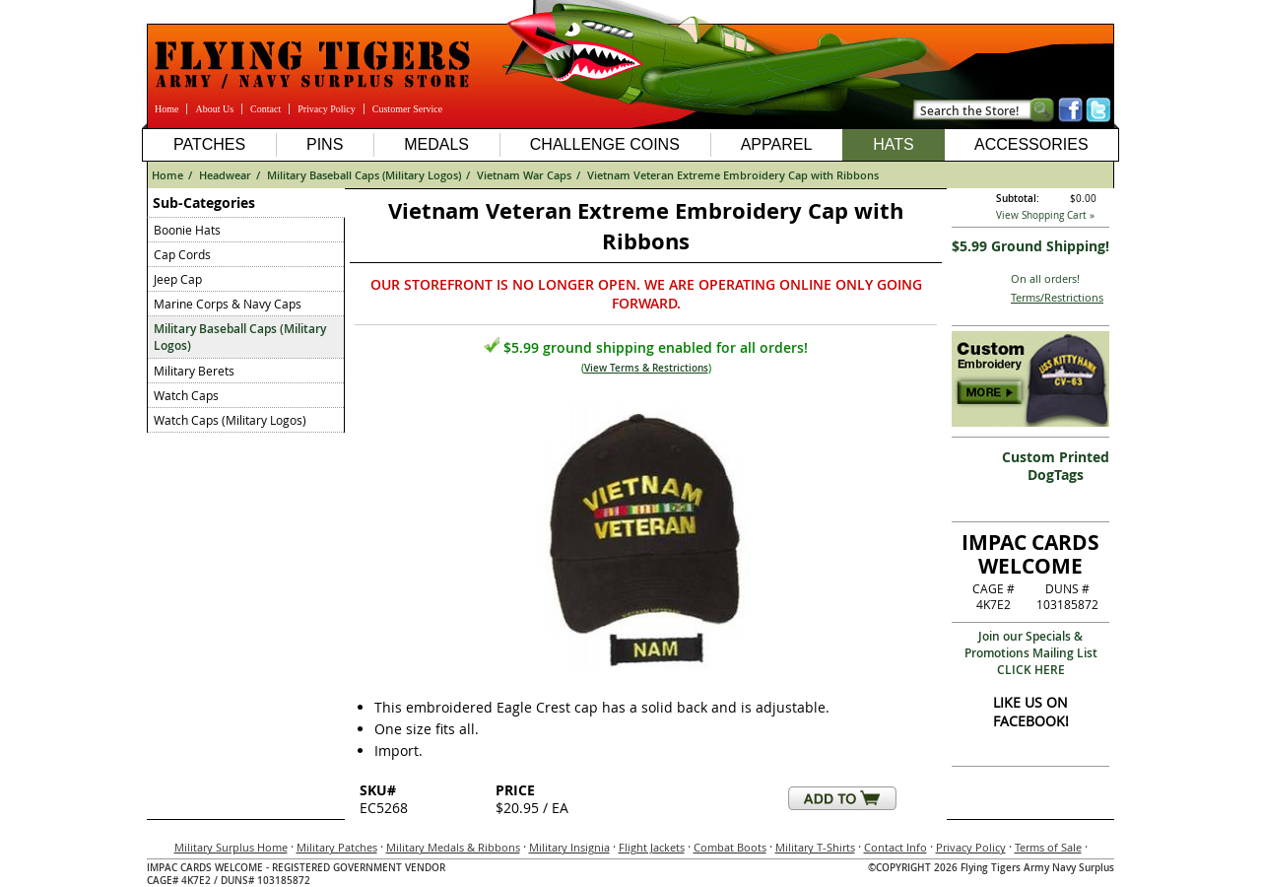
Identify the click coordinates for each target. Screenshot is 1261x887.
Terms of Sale (1048, 847)
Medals (436, 144)
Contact (265, 108)
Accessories (1031, 144)
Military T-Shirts (815, 847)
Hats (893, 144)
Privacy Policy (327, 108)
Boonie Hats (187, 230)
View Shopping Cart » (1045, 215)
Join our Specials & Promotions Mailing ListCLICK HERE (1030, 653)
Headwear (225, 175)
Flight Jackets (652, 847)
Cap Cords (182, 254)
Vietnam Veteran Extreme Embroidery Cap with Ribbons (733, 175)
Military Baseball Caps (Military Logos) (364, 175)
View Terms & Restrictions (646, 368)
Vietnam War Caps (524, 175)
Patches (209, 144)
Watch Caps (186, 395)
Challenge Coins (605, 144)
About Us (214, 108)
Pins (324, 144)
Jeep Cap (178, 279)
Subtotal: (1017, 198)
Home (166, 108)
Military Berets (194, 370)
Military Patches (337, 847)
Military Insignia (569, 847)
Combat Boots (730, 847)
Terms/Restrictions (1057, 297)
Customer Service (407, 108)
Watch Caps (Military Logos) (230, 420)
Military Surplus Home (231, 847)
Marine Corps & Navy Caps (227, 303)
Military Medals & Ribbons (453, 847)
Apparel (777, 144)
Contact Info (895, 847)
